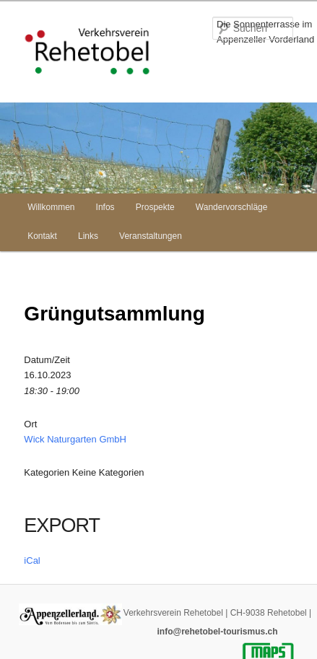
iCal (32, 560)
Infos (105, 207)
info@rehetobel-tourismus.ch (217, 632)
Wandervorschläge (232, 207)
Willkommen (50, 207)
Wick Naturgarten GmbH (75, 439)
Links (88, 236)
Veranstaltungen (150, 236)
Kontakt (42, 236)
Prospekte (155, 207)
